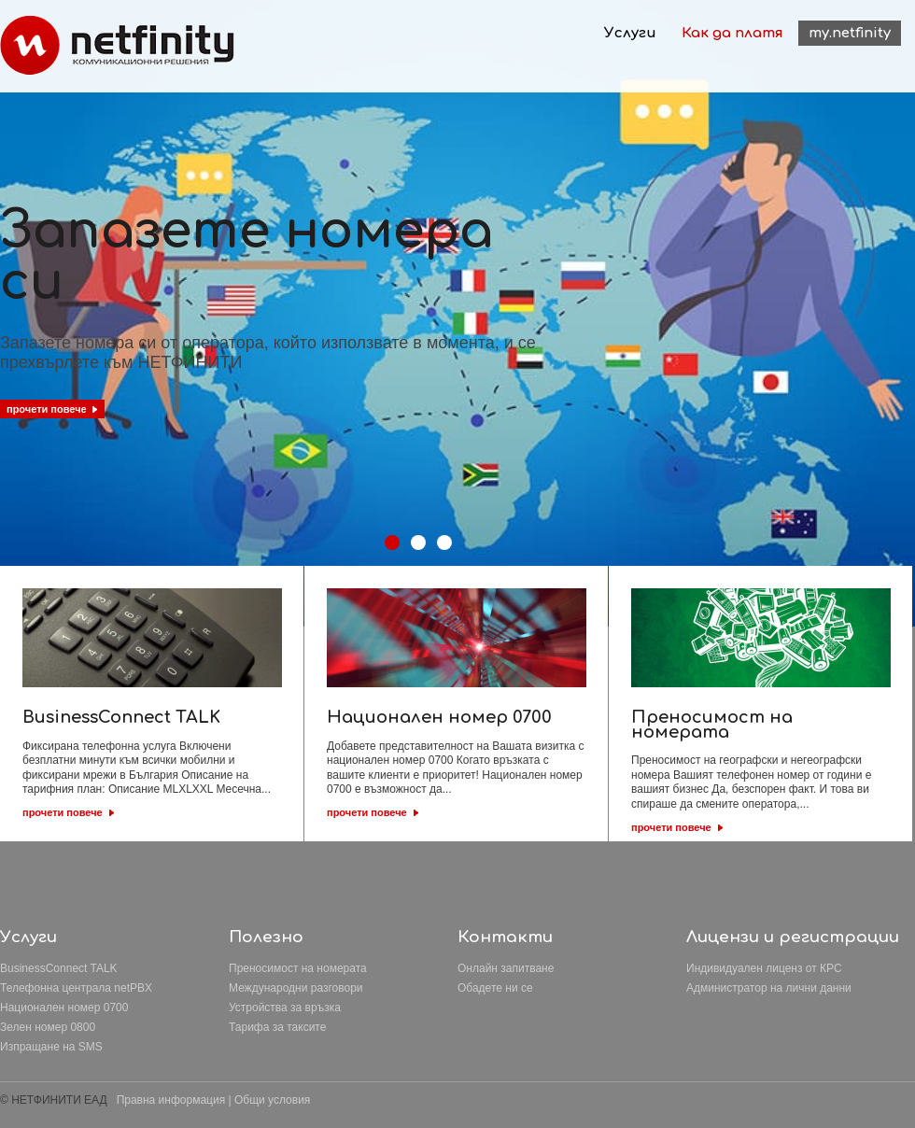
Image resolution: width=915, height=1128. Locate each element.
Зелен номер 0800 (47, 1027)
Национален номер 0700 (64, 1007)
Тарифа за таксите (277, 1027)
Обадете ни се (495, 987)
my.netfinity (850, 33)
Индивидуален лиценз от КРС (764, 968)
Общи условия (272, 1100)
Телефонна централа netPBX (76, 987)
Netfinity (117, 45)
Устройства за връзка (285, 1007)
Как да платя (732, 33)
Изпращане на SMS (51, 1046)
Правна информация (171, 1100)
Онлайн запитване (506, 968)
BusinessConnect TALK (59, 968)
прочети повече (62, 812)
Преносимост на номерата (298, 968)
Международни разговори (296, 987)
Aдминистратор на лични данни (769, 987)
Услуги (630, 33)
